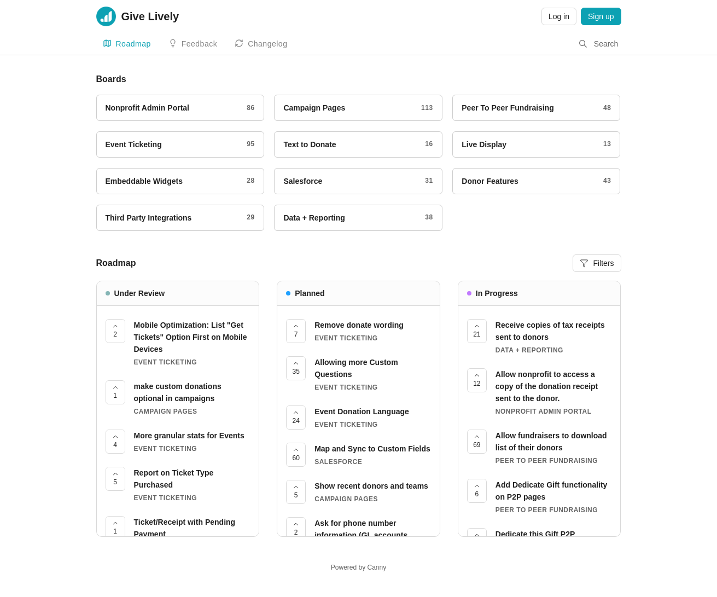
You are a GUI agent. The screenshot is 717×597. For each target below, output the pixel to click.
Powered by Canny (358, 567)
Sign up (601, 16)
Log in (559, 16)
